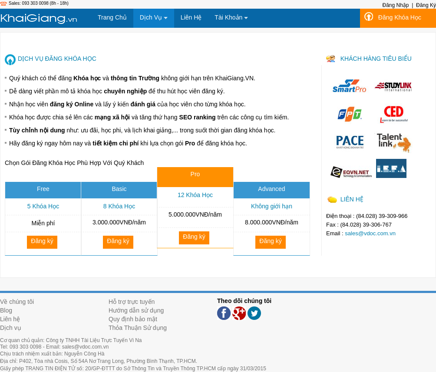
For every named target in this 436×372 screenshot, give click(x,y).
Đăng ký (42, 240)
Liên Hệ (191, 17)
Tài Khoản (231, 17)
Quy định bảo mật (133, 319)
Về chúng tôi (17, 301)
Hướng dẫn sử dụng (136, 310)
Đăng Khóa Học (399, 17)
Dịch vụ (10, 327)
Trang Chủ (112, 17)
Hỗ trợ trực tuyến (132, 301)
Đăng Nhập (395, 5)
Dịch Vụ (154, 17)
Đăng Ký (426, 5)
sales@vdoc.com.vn (370, 233)
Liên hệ (10, 319)
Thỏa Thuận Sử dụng (138, 327)
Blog (6, 310)
